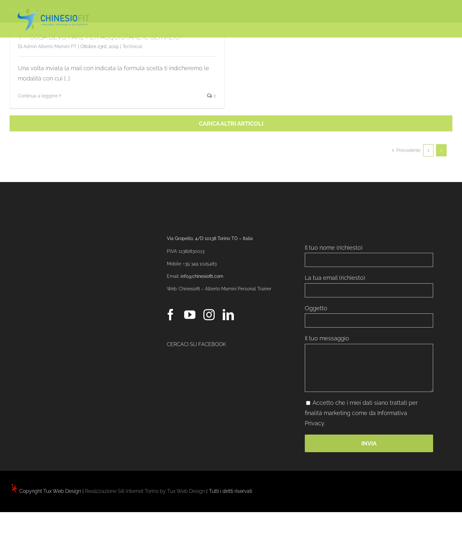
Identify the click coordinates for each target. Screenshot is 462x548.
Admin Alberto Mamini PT (49, 46)
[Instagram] (209, 314)
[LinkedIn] (228, 314)
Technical (132, 46)
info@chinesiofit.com (202, 276)
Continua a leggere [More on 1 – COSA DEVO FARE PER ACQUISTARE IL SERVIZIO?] (38, 95)
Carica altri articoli (231, 123)
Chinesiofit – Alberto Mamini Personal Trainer (225, 288)
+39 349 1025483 (200, 263)
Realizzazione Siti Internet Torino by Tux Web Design (145, 491)
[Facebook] (170, 314)
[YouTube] (189, 314)
